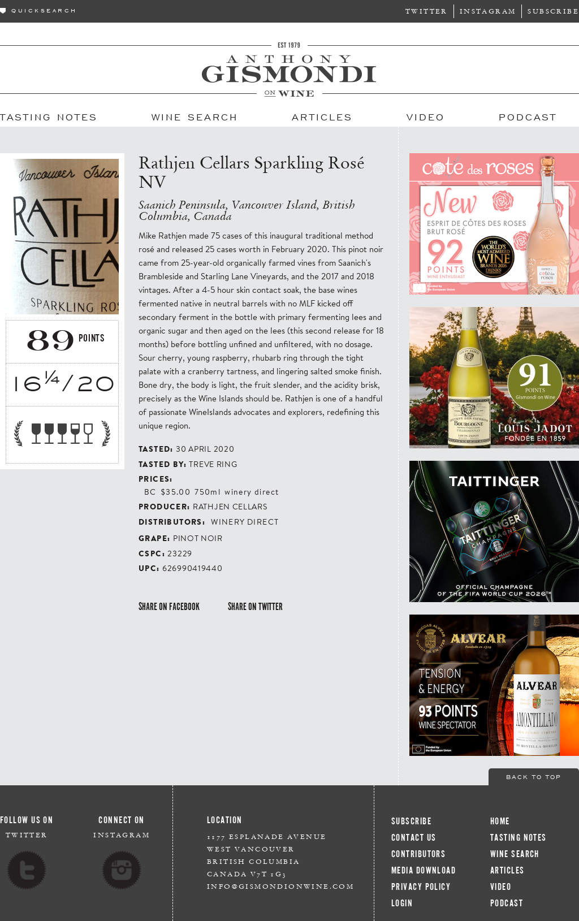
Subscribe (553, 11)
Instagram (488, 11)
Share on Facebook (169, 606)
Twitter (426, 11)
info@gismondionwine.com (280, 886)
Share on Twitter (255, 606)
